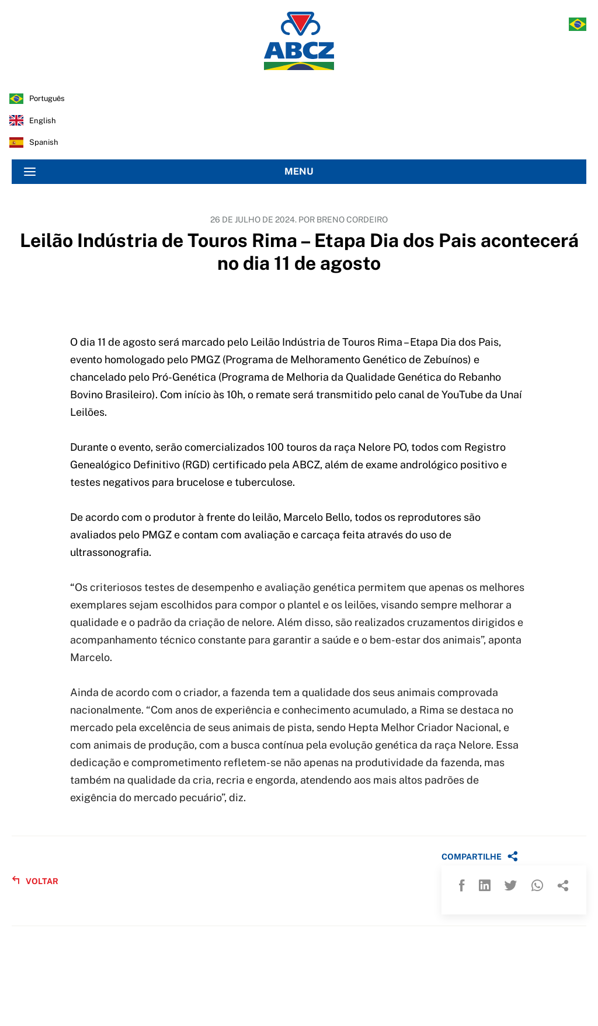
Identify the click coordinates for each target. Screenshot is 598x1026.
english (42, 120)
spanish (43, 142)
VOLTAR (35, 881)
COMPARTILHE (479, 856)
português (47, 98)
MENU (169, 172)
